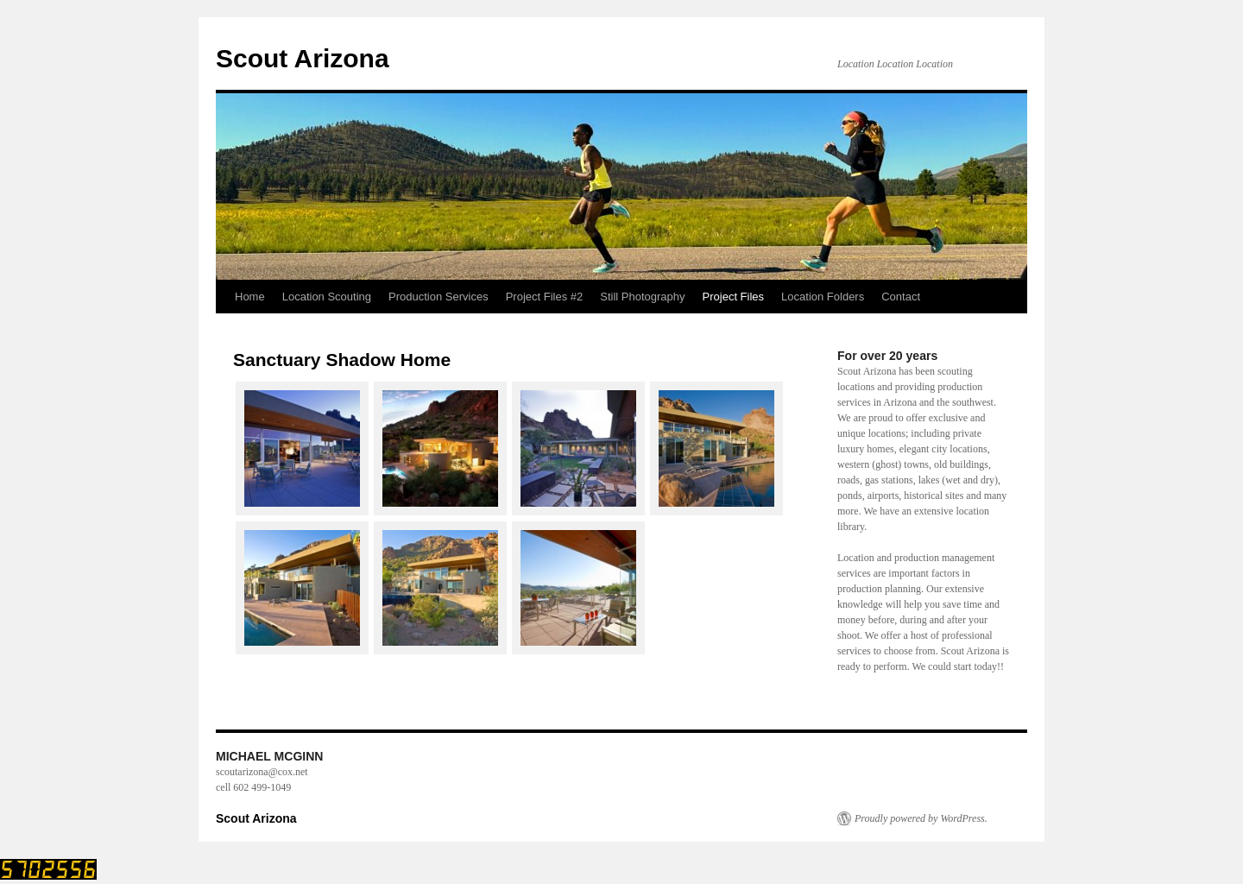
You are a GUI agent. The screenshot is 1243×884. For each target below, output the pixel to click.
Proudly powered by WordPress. (921, 818)
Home (250, 296)
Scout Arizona (302, 58)
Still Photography (642, 296)
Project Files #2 (545, 296)
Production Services (438, 296)
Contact (900, 296)
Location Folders (822, 296)
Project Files (734, 296)
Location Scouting (326, 296)
